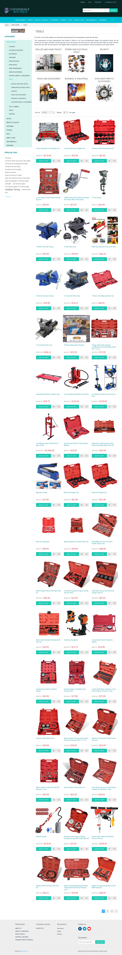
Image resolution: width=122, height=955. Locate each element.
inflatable (8, 184)
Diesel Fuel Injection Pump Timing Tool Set (104, 739)
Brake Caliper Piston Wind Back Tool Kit (48, 592)
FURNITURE (12, 57)
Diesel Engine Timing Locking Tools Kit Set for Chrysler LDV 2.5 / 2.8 (76, 739)
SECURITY (14, 91)
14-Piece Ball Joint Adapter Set (74, 148)
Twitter (84, 929)
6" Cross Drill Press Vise (44, 345)
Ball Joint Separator (42, 542)
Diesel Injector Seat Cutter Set (74, 787)
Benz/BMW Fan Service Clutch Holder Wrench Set (102, 543)
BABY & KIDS (79, 20)
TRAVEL (11, 110)
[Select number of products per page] (65, 112)
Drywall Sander (41, 836)
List (117, 112)
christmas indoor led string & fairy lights (17, 161)
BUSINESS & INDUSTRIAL (18, 98)
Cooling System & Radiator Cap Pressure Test (74, 690)
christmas (8, 158)
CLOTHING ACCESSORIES (16, 50)
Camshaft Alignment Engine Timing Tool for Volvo (76, 592)
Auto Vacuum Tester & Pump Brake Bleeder (76, 444)
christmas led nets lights (12, 166)
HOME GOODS (20, 20)
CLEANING (12, 46)
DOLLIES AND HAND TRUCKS (19, 84)
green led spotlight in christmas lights (17, 181)
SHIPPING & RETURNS (21, 937)
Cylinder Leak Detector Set (45, 738)
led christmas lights (19, 184)
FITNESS (63, 20)
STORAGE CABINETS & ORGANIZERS (19, 75)
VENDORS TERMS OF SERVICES (24, 940)
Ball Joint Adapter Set (71, 492)
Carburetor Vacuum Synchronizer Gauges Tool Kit (103, 592)
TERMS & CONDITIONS (21, 931)
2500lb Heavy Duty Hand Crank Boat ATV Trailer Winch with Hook (76, 199)
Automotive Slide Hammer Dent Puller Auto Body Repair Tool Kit (103, 444)
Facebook (80, 929)
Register (83, 2)
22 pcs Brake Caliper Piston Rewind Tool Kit (48, 199)
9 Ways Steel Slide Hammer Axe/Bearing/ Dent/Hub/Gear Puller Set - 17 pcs (104, 347)
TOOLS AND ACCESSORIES (18, 95)
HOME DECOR (13, 65)
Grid (113, 112)
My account (60, 928)
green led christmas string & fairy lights (17, 178)
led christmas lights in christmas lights (17, 187)
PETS (70, 20)
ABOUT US (18, 928)
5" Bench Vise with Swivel (45, 296)
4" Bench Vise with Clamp (45, 247)
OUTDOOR (54, 20)
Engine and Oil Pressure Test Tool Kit (47, 887)
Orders (59, 931)
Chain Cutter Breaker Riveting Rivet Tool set (48, 641)
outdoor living (12, 189)
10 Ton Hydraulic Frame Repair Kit (48, 148)
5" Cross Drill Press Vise (72, 296)
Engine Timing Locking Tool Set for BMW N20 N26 (104, 887)
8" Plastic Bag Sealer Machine (74, 345)
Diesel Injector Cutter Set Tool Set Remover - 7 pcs (47, 788)
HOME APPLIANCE (14, 61)
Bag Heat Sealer (41, 492)
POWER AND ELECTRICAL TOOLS (20, 87)
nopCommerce (24, 951)
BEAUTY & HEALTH (41, 20)
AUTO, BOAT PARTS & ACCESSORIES (21, 102)
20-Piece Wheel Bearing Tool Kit (103, 148)
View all (8, 197)
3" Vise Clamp (96, 198)
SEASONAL (103, 20)
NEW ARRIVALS (91, 20)
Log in (90, 2)
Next (116, 911)
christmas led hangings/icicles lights (16, 164)
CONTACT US (39, 928)
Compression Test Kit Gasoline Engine (102, 641)
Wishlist (59, 934)
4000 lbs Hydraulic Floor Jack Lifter (104, 247)
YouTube (89, 929)
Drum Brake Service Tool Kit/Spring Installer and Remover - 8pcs (104, 788)
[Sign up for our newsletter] (86, 942)
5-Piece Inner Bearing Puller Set (103, 296)
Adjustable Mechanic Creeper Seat (48, 394)
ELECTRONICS (13, 54)
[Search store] (96, 10)
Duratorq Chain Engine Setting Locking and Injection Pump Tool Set (76, 837)
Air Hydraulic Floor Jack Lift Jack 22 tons (104, 395)
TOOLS (11, 79)
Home (6, 25)
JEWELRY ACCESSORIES (15, 72)
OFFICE (30, 20)
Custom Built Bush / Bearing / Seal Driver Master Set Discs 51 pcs (104, 690)
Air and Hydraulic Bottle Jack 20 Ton (76, 394)
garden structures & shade (13, 175)
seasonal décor (26, 189)
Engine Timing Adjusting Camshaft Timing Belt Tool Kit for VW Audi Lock (76, 888)
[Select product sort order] (48, 112)
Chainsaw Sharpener (71, 640)
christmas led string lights (13, 169)
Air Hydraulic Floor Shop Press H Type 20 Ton (47, 444)
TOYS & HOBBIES (14, 106)
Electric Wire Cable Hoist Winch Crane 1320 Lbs (103, 837)
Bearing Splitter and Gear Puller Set (76, 542)
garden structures (10, 172)
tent (6, 192)
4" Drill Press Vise (70, 247)
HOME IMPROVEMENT (15, 68)
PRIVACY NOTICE (20, 934)
